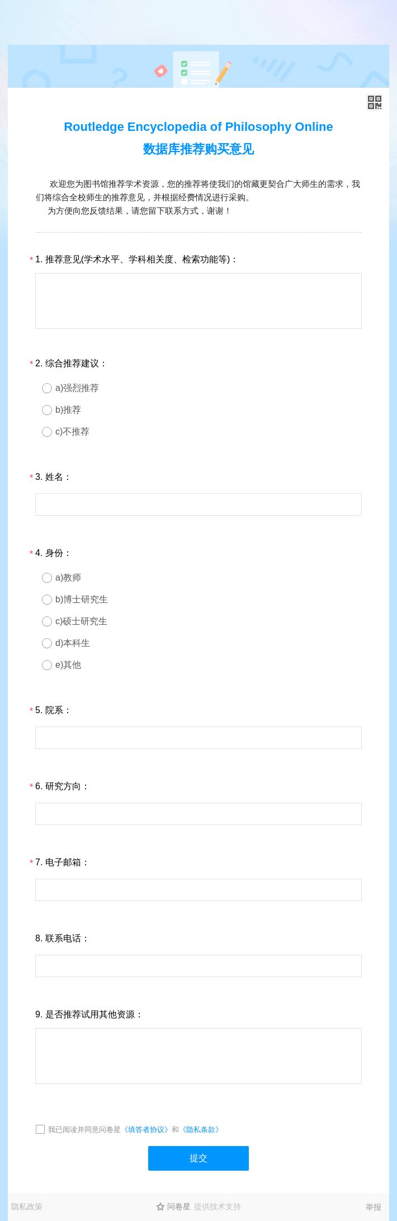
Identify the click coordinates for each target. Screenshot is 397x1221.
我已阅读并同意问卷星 (84, 1129)
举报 (373, 1207)
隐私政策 (26, 1206)
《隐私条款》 (201, 1129)
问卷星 (179, 1206)
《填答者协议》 (146, 1129)
